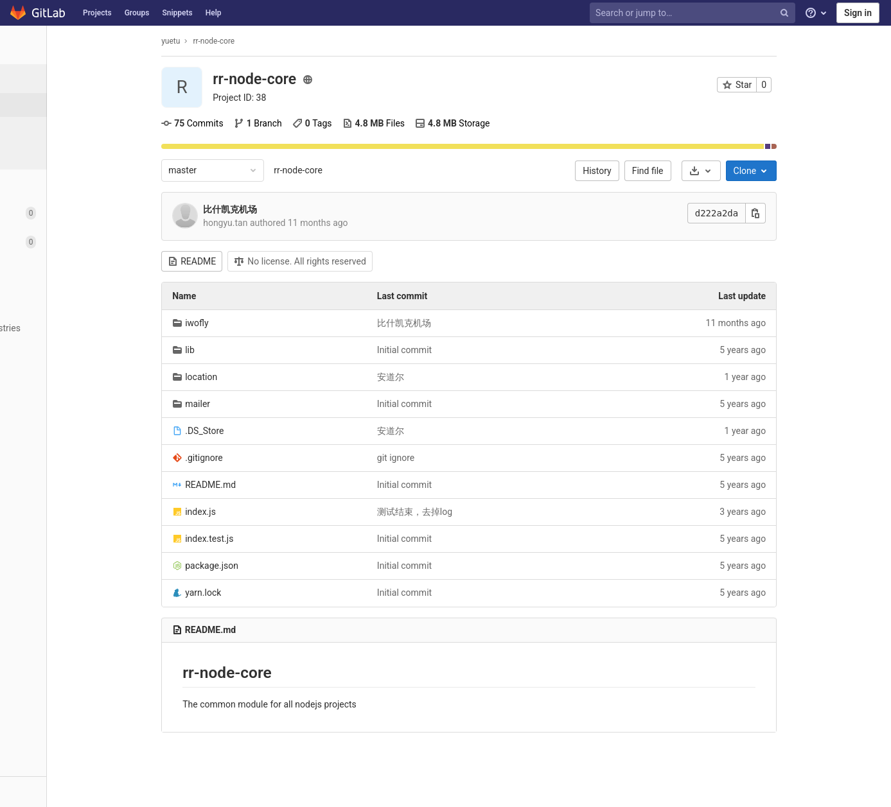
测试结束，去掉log (461, 512)
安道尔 (437, 377)
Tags (359, 123)
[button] (70, 791)
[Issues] (70, 212)
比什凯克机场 (277, 209)
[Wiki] (70, 386)
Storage (499, 123)
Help (214, 12)
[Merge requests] (70, 241)
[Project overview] (72, 78)
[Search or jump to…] (693, 13)
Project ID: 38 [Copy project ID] (286, 97)
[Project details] (70, 105)
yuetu (218, 41)
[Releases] (70, 152)
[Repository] (70, 183)
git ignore (442, 458)
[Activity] (70, 129)
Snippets (177, 12)
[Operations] (70, 299)
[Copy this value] (803, 213)
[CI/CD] (70, 270)
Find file (694, 171)
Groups (137, 12)
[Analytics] (70, 357)
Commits (239, 123)
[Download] (748, 171)
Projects (97, 12)
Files (420, 123)
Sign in (858, 13)
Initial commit (451, 350)
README (239, 261)
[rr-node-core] (70, 45)
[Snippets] (70, 415)
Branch (305, 123)
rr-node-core (345, 170)
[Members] (70, 444)
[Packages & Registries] (70, 328)
